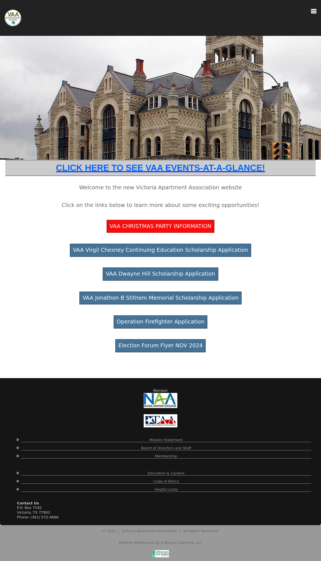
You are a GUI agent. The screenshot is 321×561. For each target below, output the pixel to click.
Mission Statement (166, 440)
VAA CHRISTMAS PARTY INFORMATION (161, 226)
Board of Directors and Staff (166, 448)
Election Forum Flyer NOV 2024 (160, 345)
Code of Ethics (166, 481)
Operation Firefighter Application (161, 321)
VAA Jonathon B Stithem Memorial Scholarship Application (160, 298)
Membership (166, 456)
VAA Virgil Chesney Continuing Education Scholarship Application (160, 250)
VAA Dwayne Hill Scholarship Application (160, 274)
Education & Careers (166, 473)
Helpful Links (166, 489)
